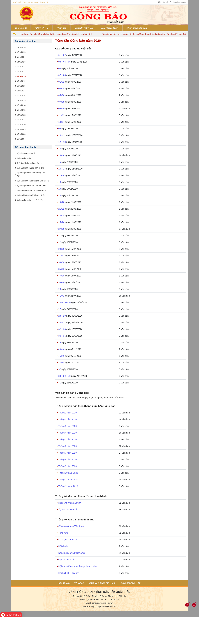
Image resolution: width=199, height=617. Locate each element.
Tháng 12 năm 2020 (68, 486)
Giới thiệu (40, 28)
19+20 (61, 202)
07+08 (61, 102)
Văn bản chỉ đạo (109, 28)
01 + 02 (62, 55)
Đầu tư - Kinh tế (66, 559)
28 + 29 (62, 316)
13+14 (61, 122)
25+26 (61, 222)
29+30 (61, 249)
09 (59, 128)
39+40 (61, 282)
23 (59, 289)
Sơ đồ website (178, 2)
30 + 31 (62, 322)
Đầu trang (63, 583)
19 (59, 189)
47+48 (61, 362)
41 (59, 382)
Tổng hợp (63, 533)
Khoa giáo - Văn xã (67, 539)
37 (59, 369)
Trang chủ (21, 28)
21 (59, 235)
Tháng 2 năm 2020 (67, 419)
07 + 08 (62, 75)
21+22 (61, 209)
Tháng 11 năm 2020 (68, 479)
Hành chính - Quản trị (68, 573)
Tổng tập (62, 28)
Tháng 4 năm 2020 (67, 432)
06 (59, 68)
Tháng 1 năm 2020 (67, 412)
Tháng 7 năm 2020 (67, 453)
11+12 (61, 115)
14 (59, 148)
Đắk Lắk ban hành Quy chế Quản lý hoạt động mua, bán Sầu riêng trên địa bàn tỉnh (54, 34)
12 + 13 (62, 142)
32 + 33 (62, 329)
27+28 (61, 229)
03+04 (61, 88)
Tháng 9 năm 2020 (67, 466)
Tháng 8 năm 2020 (67, 459)
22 (59, 242)
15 (59, 162)
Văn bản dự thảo (84, 28)
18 (59, 182)
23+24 (61, 215)
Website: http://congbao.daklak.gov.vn (99, 606)
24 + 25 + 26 (64, 302)
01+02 (61, 82)
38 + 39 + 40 (64, 376)
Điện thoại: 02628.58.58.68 (91, 599)
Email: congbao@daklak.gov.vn (99, 603)
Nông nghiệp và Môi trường (71, 553)
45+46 (61, 356)
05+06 (61, 95)
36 (59, 342)
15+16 (61, 155)
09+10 (61, 108)
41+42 (61, 296)
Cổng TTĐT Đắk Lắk (137, 28)
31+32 (61, 255)
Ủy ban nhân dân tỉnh (68, 509)
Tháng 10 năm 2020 (68, 473)
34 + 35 (62, 336)
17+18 (61, 175)
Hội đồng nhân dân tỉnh (69, 503)
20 (59, 195)
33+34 (61, 262)
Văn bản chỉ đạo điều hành (102, 583)
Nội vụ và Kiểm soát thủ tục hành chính (77, 566)
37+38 (61, 275)
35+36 (61, 269)
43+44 (61, 349)
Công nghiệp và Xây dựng (71, 526)
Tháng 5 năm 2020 (67, 439)
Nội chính (63, 546)
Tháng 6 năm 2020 (67, 446)
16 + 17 (62, 168)
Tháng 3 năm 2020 (67, 426)
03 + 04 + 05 (64, 61)
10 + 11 (62, 135)
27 (59, 309)
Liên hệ (163, 2)
